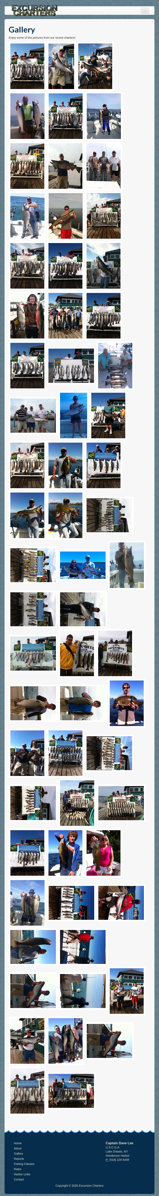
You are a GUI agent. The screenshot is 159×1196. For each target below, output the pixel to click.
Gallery (18, 1153)
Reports (19, 1158)
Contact (19, 1179)
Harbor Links (22, 1174)
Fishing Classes (24, 1164)
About (18, 1148)
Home (18, 1143)
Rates (18, 1169)
